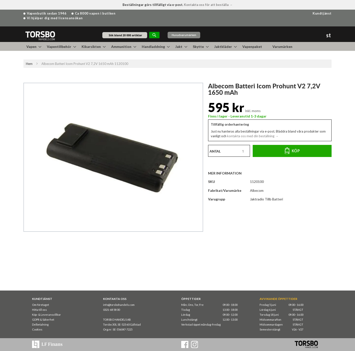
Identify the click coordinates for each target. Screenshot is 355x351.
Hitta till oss (39, 309)
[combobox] (124, 35)
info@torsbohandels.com (119, 304)
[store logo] (40, 35)
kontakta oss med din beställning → (252, 136)
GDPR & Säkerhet (43, 319)
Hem (29, 64)
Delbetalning (40, 324)
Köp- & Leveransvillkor (46, 314)
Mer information (225, 173)
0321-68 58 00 (111, 309)
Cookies (37, 329)
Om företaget (40, 304)
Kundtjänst (322, 13)
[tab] (227, 173)
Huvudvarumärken (184, 35)
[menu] (177, 46)
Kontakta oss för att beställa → (208, 5)
